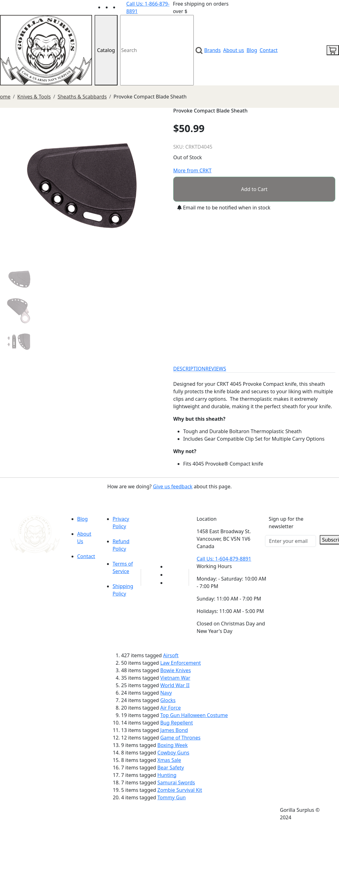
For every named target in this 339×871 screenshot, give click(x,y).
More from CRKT (192, 170)
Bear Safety (170, 767)
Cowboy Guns (173, 752)
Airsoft (171, 655)
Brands (212, 50)
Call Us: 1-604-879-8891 (224, 558)
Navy (166, 692)
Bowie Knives (175, 670)
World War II (174, 685)
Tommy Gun (171, 797)
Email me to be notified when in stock (223, 207)
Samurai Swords (176, 782)
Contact (269, 50)
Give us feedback (173, 486)
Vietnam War (175, 677)
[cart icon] (333, 50)
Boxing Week (172, 745)
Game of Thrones (180, 737)
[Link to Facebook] (170, 574)
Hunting (166, 775)
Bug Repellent (176, 722)
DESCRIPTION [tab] (189, 368)
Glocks (167, 700)
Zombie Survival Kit (179, 790)
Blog (252, 50)
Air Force (170, 707)
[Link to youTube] (170, 566)
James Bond (174, 730)
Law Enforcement (180, 662)
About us (233, 50)
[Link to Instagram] (122, 7)
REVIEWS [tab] (216, 368)
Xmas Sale (169, 760)
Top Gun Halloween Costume (194, 715)
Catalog (106, 50)
